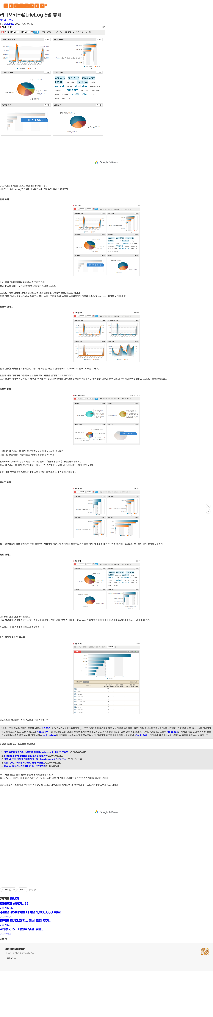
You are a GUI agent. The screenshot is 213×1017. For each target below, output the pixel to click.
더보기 (14, 899)
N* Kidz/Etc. (7, 20)
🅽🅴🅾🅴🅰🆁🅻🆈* (25, 7)
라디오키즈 (9, 24)
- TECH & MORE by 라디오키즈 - (20, 953)
